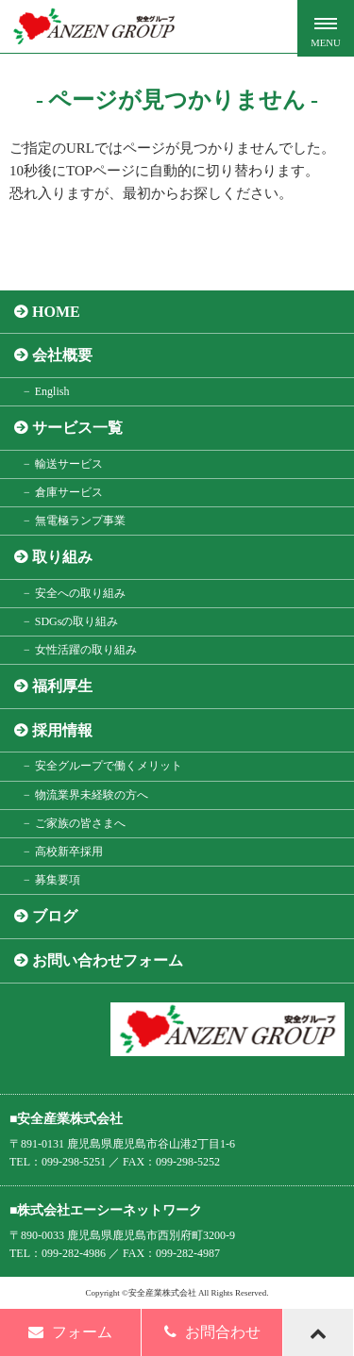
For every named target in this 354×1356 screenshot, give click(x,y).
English (52, 391)
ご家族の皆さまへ (80, 823)
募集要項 (57, 879)
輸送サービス (69, 464)
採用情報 (62, 730)
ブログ (54, 916)
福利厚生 (62, 686)
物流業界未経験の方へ (91, 795)
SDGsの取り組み (77, 621)
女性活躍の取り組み (86, 649)
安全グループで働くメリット (108, 765)
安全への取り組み (80, 593)
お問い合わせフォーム (107, 960)
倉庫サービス (69, 492)
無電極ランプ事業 (80, 520)
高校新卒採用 (69, 851)
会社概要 (62, 355)
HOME (56, 312)
